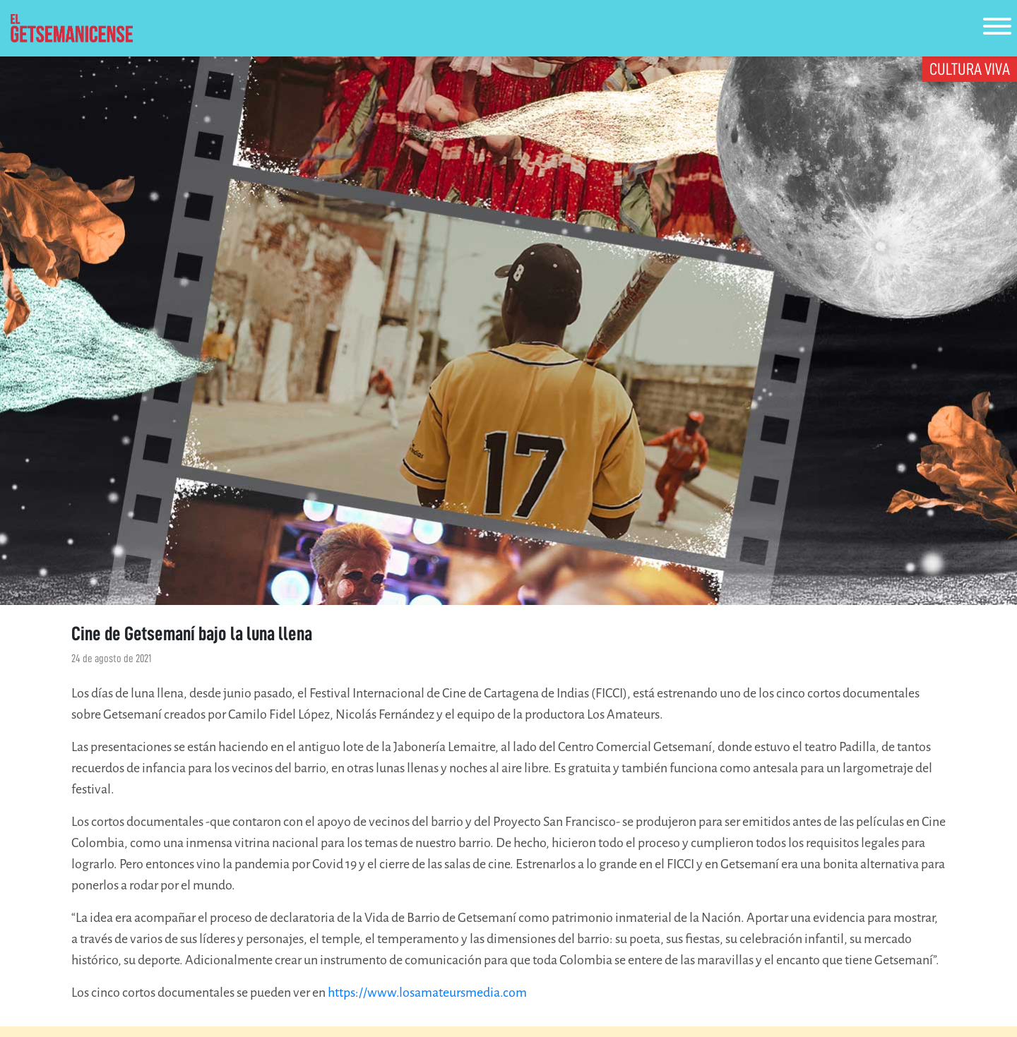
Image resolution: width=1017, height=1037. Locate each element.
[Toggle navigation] (997, 28)
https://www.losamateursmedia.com (427, 992)
